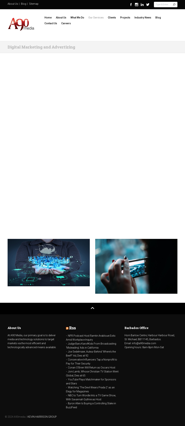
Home (48, 17)
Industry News (142, 17)
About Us (13, 3)
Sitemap (33, 3)
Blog (23, 3)
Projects (125, 17)
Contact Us (50, 23)
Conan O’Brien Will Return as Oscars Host (91, 367)
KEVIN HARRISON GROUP (42, 416)
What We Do (77, 17)
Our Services (96, 17)
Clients (112, 17)
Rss (72, 327)
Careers (66, 23)
